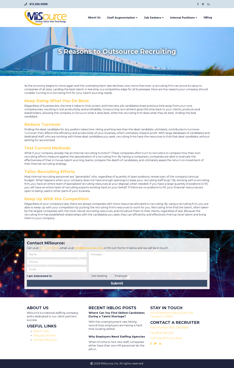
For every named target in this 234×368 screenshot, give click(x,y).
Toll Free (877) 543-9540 (166, 338)
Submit (117, 283)
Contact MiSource (45, 339)
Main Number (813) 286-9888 (169, 327)
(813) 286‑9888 (49, 248)
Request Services (44, 335)
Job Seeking (98, 275)
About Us (94, 17)
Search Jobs (41, 331)
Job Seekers (154, 17)
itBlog (208, 17)
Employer (120, 275)
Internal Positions (183, 17)
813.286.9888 (36, 4)
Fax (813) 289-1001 (162, 332)
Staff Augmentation (122, 17)
